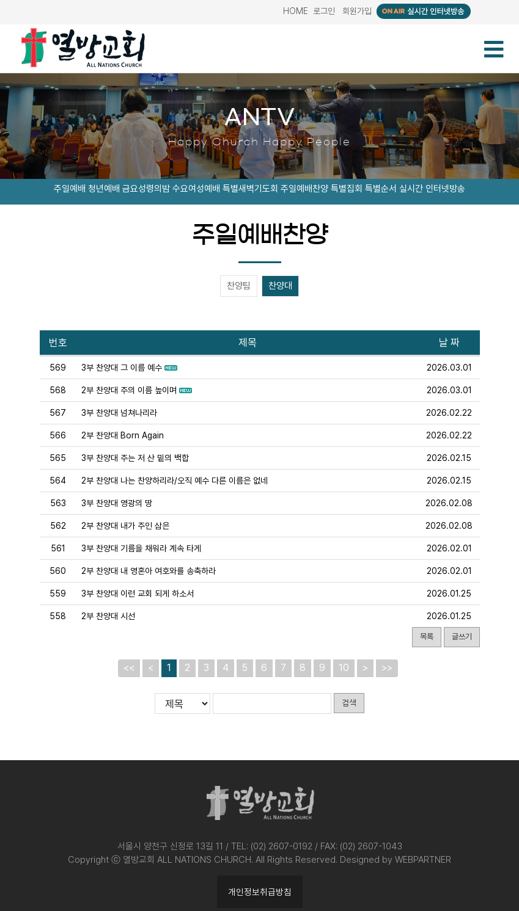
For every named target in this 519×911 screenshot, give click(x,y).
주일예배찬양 (304, 188)
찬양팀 (239, 286)
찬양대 (280, 286)
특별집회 (347, 188)
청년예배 (104, 188)
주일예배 (70, 188)
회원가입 (357, 11)
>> (386, 667)
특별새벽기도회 (250, 188)
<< (128, 667)
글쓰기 (462, 637)
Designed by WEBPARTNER (395, 859)
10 (344, 667)
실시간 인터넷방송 (432, 188)
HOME (295, 11)
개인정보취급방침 (260, 892)
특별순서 (381, 188)
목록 (426, 637)
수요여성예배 (196, 188)
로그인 (324, 11)
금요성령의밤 (146, 188)
